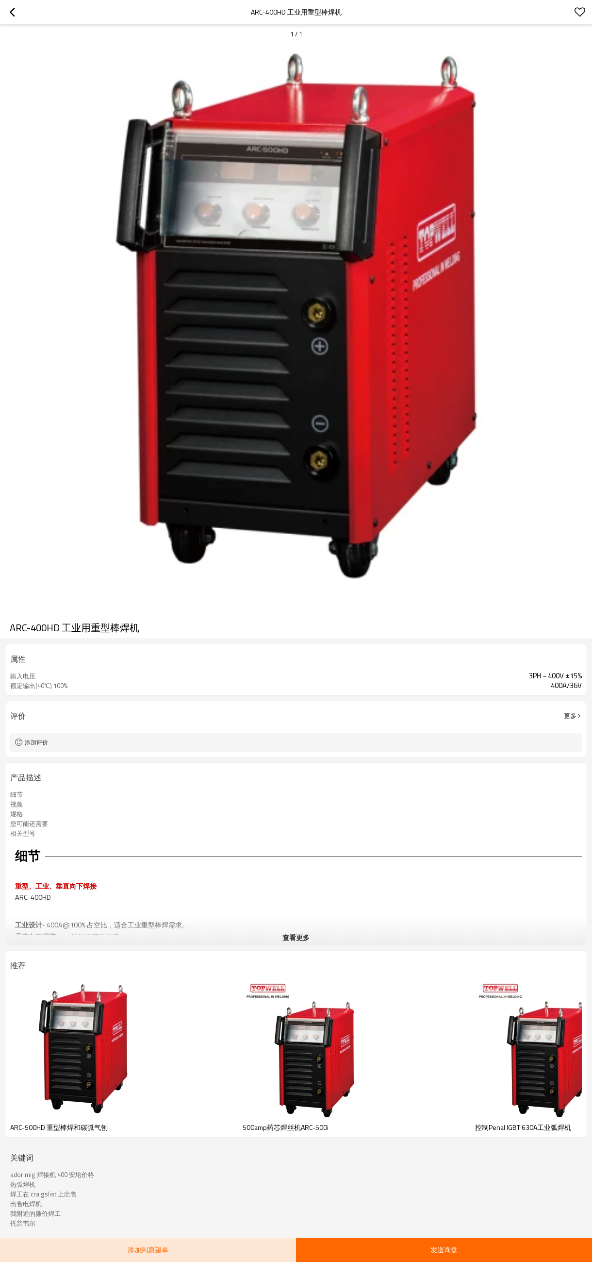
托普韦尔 (22, 1223)
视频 (16, 804)
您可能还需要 (29, 823)
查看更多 (296, 937)
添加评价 (36, 742)
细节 (16, 794)
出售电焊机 (26, 1204)
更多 (570, 716)
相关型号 (22, 833)
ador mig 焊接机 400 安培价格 (52, 1174)
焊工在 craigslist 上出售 (43, 1194)
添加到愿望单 (148, 1250)
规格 (16, 814)
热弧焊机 (22, 1184)
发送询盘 (444, 1250)
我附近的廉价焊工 (35, 1213)
